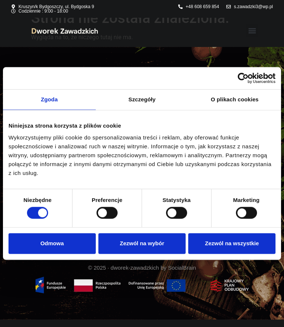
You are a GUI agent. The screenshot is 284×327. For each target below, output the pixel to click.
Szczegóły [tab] (141, 99)
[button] (252, 30)
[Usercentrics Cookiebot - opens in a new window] (243, 78)
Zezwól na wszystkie (232, 243)
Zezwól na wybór (142, 243)
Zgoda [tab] (49, 99)
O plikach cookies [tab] (234, 99)
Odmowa (52, 243)
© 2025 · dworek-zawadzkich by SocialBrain (142, 267)
